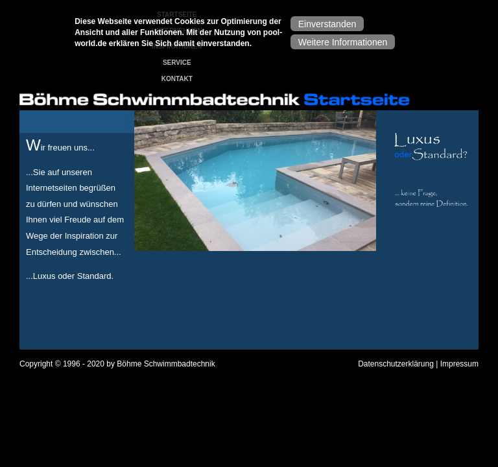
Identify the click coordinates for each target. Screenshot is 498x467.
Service (177, 62)
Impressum (459, 363)
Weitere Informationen (342, 42)
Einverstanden (327, 24)
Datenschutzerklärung (396, 363)
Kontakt (177, 78)
